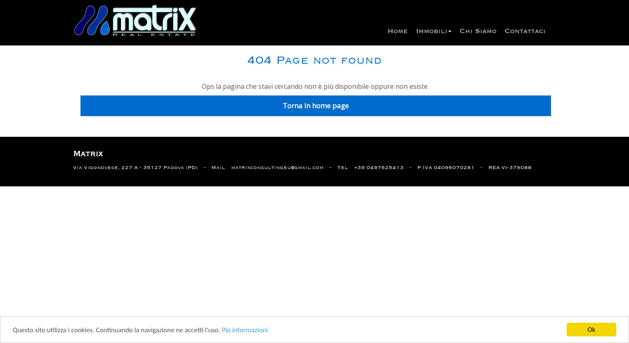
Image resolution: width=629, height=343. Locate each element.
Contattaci (525, 31)
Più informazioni (245, 330)
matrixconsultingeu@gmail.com (277, 167)
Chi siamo (478, 31)
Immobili (434, 31)
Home (398, 31)
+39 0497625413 (379, 167)
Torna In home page (316, 105)
